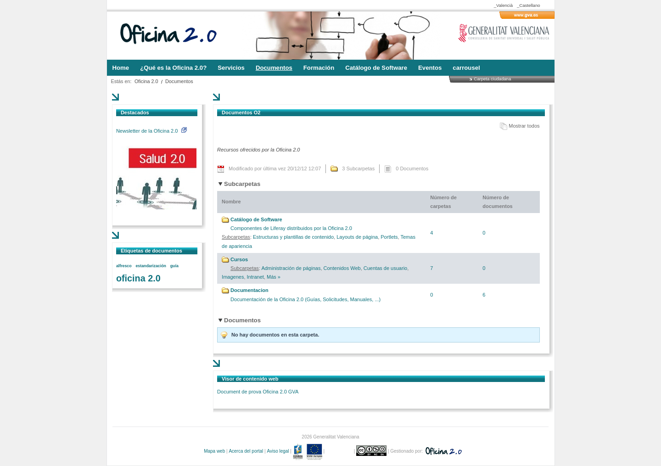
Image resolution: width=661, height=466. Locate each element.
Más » (273, 277)
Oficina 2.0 (146, 81)
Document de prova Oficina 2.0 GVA (257, 391)
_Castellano (528, 5)
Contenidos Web (342, 268)
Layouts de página (357, 237)
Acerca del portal (246, 451)
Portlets (389, 237)
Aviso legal (278, 451)
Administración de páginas (290, 268)
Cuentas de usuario (385, 268)
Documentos (179, 81)
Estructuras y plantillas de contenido (293, 237)
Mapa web (214, 451)
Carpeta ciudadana (492, 78)
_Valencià (503, 5)
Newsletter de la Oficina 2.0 (151, 131)
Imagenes (233, 277)
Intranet (255, 277)
